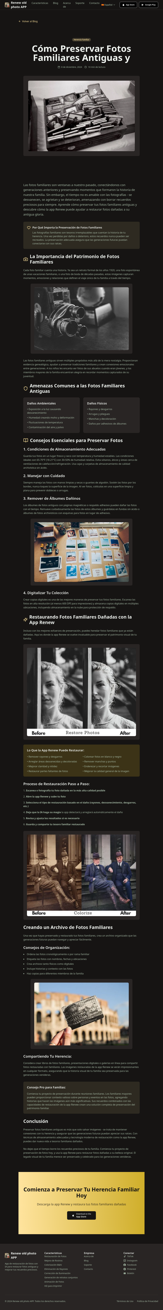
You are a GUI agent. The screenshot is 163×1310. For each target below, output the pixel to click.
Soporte (79, 3)
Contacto (94, 3)
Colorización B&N (53, 1264)
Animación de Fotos (54, 1281)
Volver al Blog (28, 21)
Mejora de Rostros (53, 1260)
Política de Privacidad (147, 1301)
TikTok (128, 1256)
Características (40, 3)
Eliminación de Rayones (56, 1269)
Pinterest (129, 1269)
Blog (55, 3)
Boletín (128, 1273)
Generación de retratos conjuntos (61, 1277)
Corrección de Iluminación (57, 1273)
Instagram (130, 1260)
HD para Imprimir (53, 1285)
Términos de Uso (125, 1301)
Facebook (130, 1264)
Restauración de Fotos (55, 1256)
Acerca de (67, 4)
